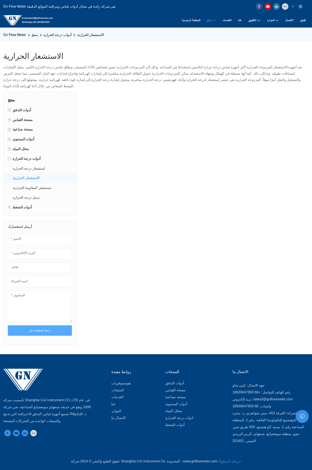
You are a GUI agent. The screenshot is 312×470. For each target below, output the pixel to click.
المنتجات (117, 390)
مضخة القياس (175, 390)
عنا (113, 404)
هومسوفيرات (120, 383)
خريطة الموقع (231, 461)
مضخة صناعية (175, 397)
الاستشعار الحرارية (90, 35)
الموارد (116, 411)
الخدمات (117, 397)
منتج (35, 35)
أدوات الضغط (174, 425)
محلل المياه (173, 411)
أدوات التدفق (174, 383)
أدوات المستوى (176, 404)
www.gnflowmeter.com (200, 461)
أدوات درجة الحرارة (58, 35)
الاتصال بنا (118, 418)
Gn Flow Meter (14, 35)
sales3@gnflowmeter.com (273, 399)
